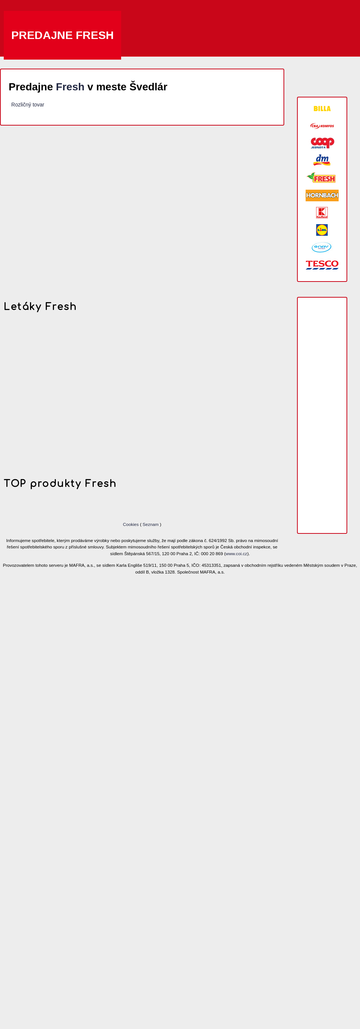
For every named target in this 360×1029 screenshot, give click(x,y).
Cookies (131, 524)
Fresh (70, 87)
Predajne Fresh (62, 35)
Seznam (150, 524)
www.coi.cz (237, 553)
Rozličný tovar (27, 105)
